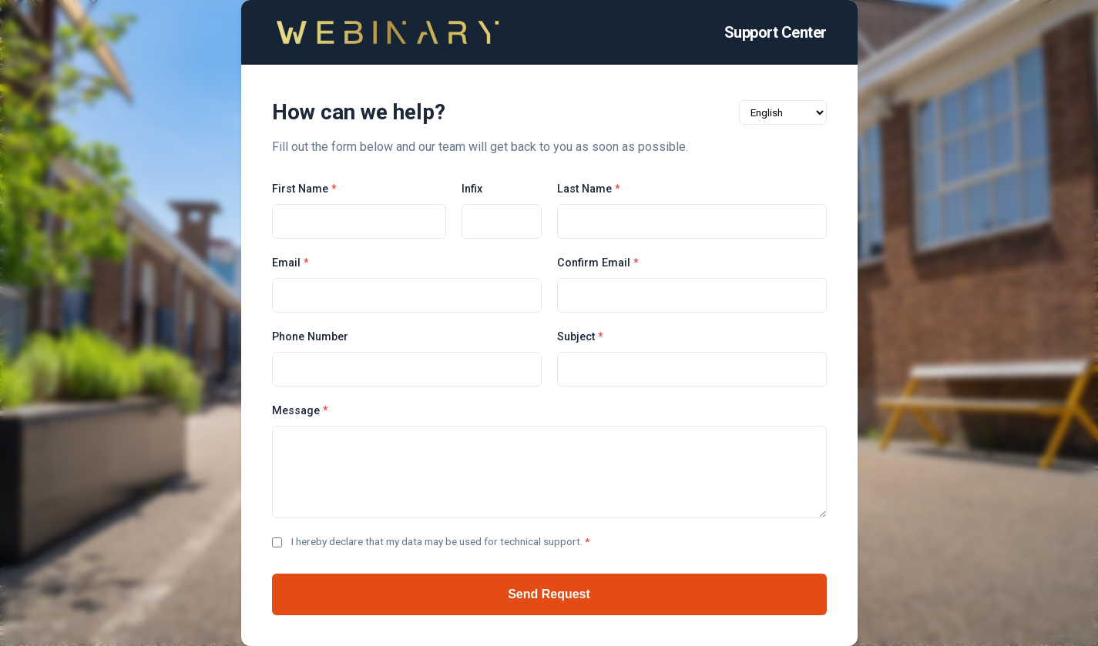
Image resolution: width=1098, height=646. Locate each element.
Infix (472, 189)
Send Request (549, 594)
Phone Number (310, 336)
